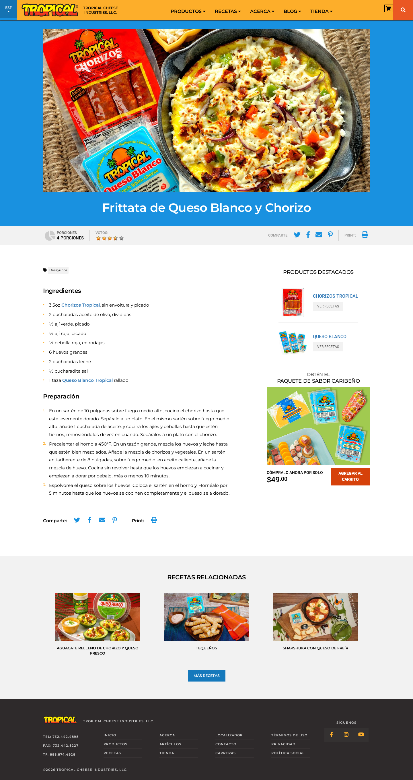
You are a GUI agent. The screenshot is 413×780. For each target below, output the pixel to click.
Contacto (225, 744)
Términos (289, 735)
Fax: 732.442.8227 (61, 746)
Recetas (228, 11)
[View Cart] (379, 10)
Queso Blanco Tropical (87, 380)
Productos (188, 11)
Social (288, 753)
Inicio (110, 735)
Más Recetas (207, 675)
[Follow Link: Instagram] (346, 735)
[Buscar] (403, 10)
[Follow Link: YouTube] (361, 735)
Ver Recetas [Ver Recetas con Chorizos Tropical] (328, 306)
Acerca (262, 11)
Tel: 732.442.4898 (61, 737)
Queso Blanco (329, 336)
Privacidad (283, 744)
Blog (292, 11)
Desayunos (58, 270)
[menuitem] (188, 10)
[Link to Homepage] (71, 10)
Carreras (225, 753)
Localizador (229, 735)
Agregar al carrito (350, 476)
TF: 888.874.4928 (59, 754)
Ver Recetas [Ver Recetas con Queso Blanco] (328, 347)
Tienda (321, 11)
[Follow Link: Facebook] (331, 735)
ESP (8, 11)
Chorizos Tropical (80, 305)
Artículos (170, 744)
